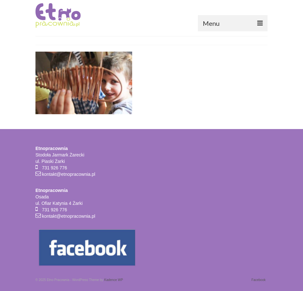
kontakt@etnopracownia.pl (68, 174)
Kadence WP (113, 280)
